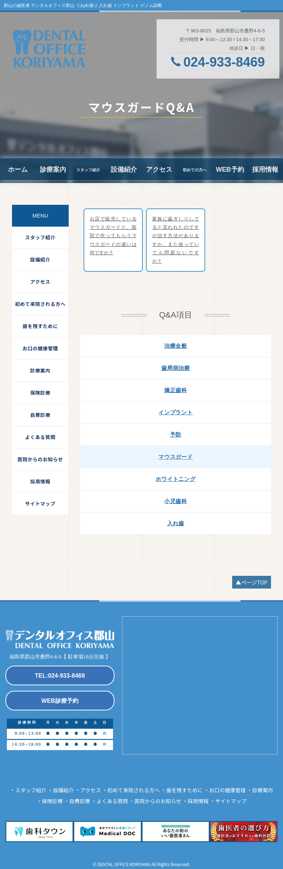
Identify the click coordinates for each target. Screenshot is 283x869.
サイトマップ (40, 503)
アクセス (159, 169)
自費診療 (40, 414)
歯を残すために (40, 326)
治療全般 (175, 345)
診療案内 (53, 169)
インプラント (175, 411)
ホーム (17, 169)
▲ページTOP (251, 581)
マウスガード (175, 456)
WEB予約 (230, 169)
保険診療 (40, 392)
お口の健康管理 (40, 348)
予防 (176, 434)
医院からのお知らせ (40, 459)
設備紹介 (124, 169)
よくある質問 (40, 437)
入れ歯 (175, 522)
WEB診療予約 (59, 700)
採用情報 (265, 169)
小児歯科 (175, 500)
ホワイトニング (175, 478)
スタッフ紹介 (40, 237)
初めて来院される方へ (40, 303)
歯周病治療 (175, 367)
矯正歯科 (175, 389)
